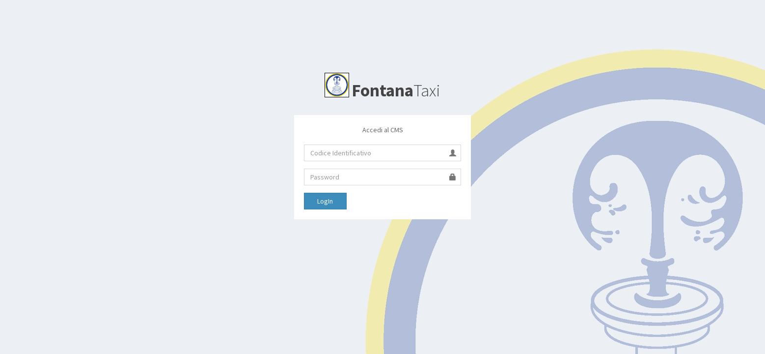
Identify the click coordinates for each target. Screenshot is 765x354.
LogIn (325, 201)
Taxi (382, 90)
